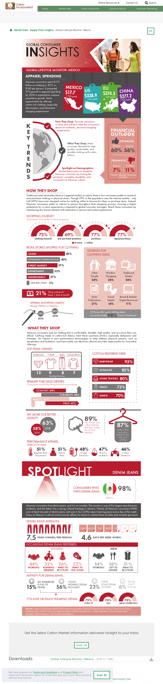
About (45, 8)
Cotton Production (90, 8)
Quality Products (118, 8)
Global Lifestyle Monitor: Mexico (82, 647)
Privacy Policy (70, 672)
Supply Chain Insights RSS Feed (71, 664)
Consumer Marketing (147, 8)
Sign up (81, 633)
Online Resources (108, 2)
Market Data (65, 8)
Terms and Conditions (45, 672)
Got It (102, 675)
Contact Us (132, 2)
